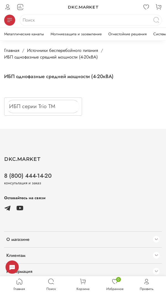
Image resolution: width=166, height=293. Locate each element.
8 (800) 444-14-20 (28, 176)
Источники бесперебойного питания (62, 50)
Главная (11, 50)
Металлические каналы (24, 34)
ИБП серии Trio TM (32, 106)
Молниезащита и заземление (76, 34)
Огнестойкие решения (127, 34)
